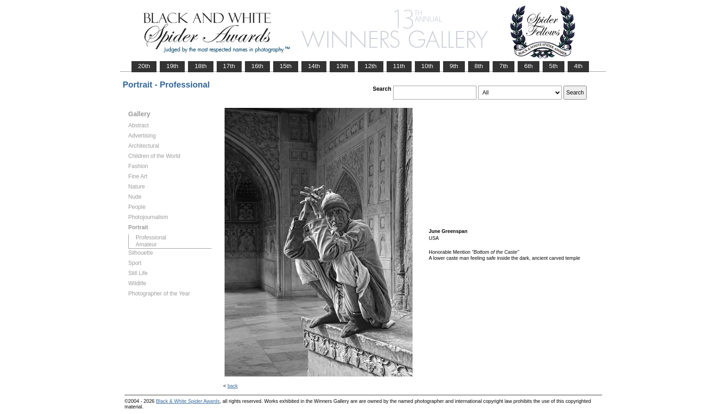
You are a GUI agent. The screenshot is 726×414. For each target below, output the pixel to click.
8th (478, 66)
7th (503, 66)
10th (427, 66)
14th (314, 66)
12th (370, 66)
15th (286, 66)
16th (257, 66)
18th (200, 66)
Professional (151, 237)
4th (578, 66)
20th (144, 66)
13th (342, 66)
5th (553, 66)
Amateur (146, 244)
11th (399, 66)
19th (172, 66)
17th (229, 66)
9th (453, 66)
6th (528, 66)
